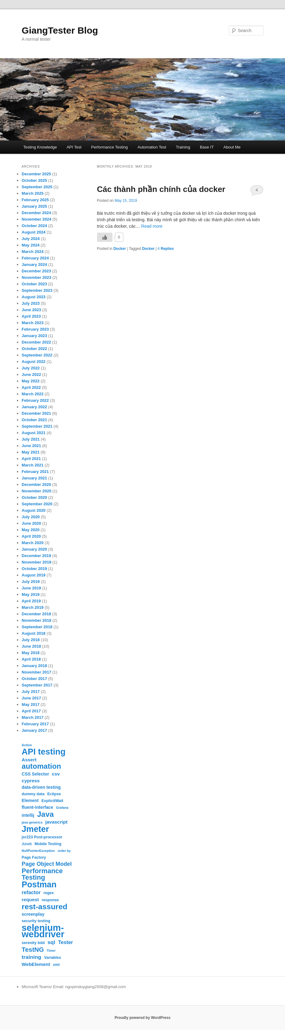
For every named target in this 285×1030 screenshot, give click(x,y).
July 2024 (31, 238)
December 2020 (36, 484)
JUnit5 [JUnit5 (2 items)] (27, 844)
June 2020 (31, 523)
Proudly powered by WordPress (142, 1018)
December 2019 (36, 555)
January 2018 (34, 665)
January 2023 (34, 335)
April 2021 (31, 458)
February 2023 (35, 329)
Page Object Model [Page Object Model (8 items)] (46, 864)
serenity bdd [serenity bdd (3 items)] (33, 943)
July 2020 (31, 517)
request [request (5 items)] (30, 899)
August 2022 (33, 361)
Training (183, 147)
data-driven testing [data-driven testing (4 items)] (41, 787)
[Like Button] (104, 237)
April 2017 (31, 711)
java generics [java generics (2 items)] (32, 822)
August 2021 (33, 432)
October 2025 (34, 180)
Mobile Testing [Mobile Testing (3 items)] (48, 844)
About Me (232, 147)
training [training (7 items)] (31, 957)
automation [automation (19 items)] (41, 766)
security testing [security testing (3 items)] (36, 921)
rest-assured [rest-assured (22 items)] (44, 906)
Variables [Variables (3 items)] (52, 957)
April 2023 (31, 316)
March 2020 (32, 542)
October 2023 (34, 284)
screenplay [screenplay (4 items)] (33, 914)
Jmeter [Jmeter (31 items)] (35, 829)
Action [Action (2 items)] (27, 745)
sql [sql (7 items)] (51, 942)
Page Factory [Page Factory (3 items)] (34, 857)
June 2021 (31, 445)
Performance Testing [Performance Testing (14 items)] (42, 874)
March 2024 (32, 251)
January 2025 (34, 206)
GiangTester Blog (60, 30)
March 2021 (32, 465)
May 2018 (30, 652)
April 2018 (31, 659)
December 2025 (36, 174)
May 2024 (30, 245)
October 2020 (34, 497)
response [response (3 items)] (50, 900)
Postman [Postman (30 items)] (39, 884)
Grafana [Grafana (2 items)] (62, 807)
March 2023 (32, 322)
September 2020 (37, 504)
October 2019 (34, 568)
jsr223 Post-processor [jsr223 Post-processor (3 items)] (42, 837)
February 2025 (35, 199)
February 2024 (35, 258)
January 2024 (34, 264)
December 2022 (36, 342)
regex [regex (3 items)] (48, 893)
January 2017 (34, 730)
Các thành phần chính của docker (161, 189)
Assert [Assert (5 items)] (29, 759)
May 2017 (30, 704)
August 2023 (33, 297)
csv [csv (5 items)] (56, 773)
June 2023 (31, 309)
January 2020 (34, 549)
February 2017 (35, 724)
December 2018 (36, 614)
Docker (119, 248)
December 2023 (36, 271)
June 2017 (31, 698)
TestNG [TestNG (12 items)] (33, 949)
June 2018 (31, 646)
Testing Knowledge (40, 147)
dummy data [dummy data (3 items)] (33, 794)
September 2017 (37, 685)
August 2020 (33, 510)
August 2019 (33, 575)
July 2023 (31, 303)
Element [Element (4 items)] (30, 800)
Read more (151, 226)
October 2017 (34, 678)
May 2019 (30, 594)
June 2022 (31, 374)
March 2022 (32, 394)
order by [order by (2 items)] (64, 851)
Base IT (207, 147)
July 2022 (31, 368)
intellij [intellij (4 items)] (28, 815)
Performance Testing (109, 147)
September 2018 (37, 627)
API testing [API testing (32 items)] (43, 751)
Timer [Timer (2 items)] (51, 950)
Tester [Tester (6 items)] (65, 942)
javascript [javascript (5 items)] (56, 821)
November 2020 (36, 491)
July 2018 (31, 639)
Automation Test (151, 147)
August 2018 (33, 633)
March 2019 (32, 607)
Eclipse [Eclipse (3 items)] (54, 794)
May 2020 (30, 529)
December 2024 (36, 212)
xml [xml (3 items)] (56, 965)
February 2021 (35, 471)
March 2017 (32, 717)
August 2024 (33, 232)
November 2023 (36, 277)
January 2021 (34, 478)
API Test (74, 147)
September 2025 (37, 187)
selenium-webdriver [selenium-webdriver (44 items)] (43, 930)
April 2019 (31, 601)
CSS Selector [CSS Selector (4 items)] (35, 773)
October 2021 (34, 419)
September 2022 (37, 355)
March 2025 (32, 193)
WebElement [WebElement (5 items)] (36, 964)
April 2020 (31, 536)
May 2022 (30, 381)
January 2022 (34, 407)
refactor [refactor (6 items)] (31, 892)
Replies (165, 248)
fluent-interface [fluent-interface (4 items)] (37, 807)
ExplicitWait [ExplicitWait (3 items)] (52, 801)
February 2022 (35, 400)
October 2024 (34, 225)
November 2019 (36, 562)
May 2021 (30, 452)
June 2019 (31, 588)
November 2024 (36, 219)
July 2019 (31, 581)
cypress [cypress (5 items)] (30, 780)
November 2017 (36, 672)
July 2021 (31, 439)
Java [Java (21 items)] (45, 814)
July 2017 (31, 691)
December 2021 (36, 413)
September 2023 (37, 290)
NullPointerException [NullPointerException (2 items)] (38, 851)
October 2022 (34, 348)
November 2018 (36, 620)
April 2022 (31, 387)
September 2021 (37, 426)
